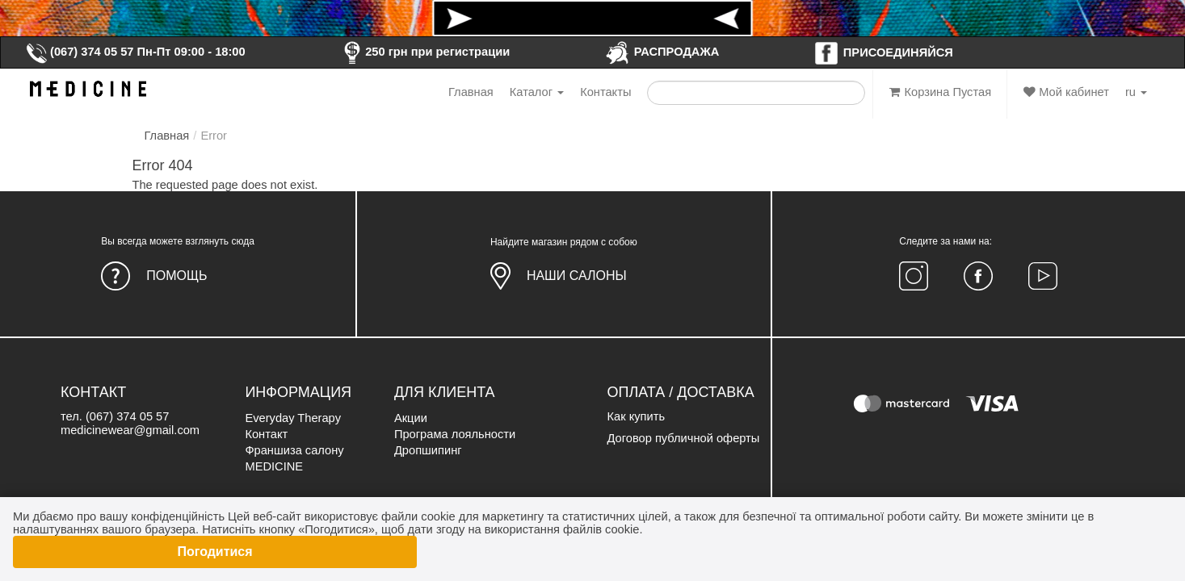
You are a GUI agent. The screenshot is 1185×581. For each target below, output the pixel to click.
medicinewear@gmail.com (130, 430)
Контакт (266, 434)
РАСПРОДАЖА (661, 51)
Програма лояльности (454, 434)
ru (1136, 92)
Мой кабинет (1066, 92)
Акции (410, 418)
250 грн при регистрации (424, 51)
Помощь (176, 275)
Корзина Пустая (940, 92)
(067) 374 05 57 (79, 51)
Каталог (537, 92)
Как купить (636, 416)
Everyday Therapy (293, 418)
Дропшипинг (428, 450)
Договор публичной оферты (683, 438)
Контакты (605, 92)
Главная (471, 92)
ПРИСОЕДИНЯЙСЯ (883, 52)
